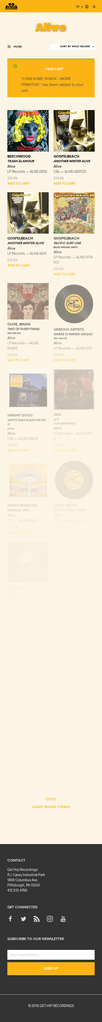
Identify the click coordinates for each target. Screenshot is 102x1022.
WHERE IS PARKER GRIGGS (73, 334)
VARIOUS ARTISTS (69, 330)
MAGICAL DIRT (18, 510)
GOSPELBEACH (66, 157)
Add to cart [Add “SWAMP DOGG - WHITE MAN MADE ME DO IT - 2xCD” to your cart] (18, 450)
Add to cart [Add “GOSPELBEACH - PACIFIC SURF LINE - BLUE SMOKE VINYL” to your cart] (65, 274)
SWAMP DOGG (20, 415)
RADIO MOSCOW (22, 506)
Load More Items (51, 807)
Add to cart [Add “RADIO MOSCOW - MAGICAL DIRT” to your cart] (18, 532)
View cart (54, 69)
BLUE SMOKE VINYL (66, 247)
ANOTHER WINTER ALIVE (72, 161)
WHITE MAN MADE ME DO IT (26, 422)
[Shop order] (73, 47)
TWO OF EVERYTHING (23, 329)
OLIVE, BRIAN (18, 324)
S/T (56, 419)
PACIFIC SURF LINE (67, 243)
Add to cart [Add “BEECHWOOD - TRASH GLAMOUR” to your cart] (18, 183)
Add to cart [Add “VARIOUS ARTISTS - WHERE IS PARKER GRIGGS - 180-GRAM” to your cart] (65, 360)
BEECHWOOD (19, 157)
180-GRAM (14, 333)
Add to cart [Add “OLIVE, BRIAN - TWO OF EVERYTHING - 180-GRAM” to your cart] (18, 360)
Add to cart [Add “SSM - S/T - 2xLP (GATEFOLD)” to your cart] (65, 450)
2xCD (10, 429)
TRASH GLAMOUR (20, 161)
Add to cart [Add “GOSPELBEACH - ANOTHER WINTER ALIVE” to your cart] (65, 183)
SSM (57, 415)
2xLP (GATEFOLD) (64, 423)
